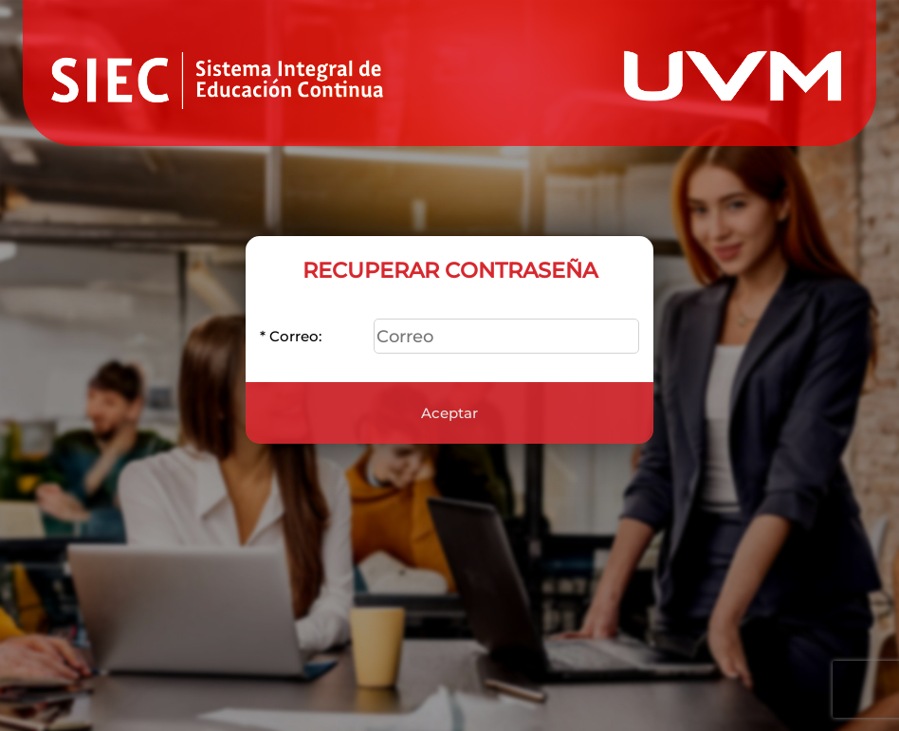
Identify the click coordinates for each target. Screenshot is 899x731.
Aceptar (449, 403)
